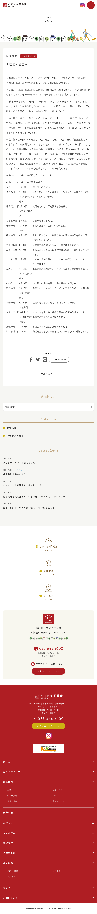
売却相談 (8, 812)
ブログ (7, 888)
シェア (31, 359)
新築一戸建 (58, 790)
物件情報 (8, 782)
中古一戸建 (12, 796)
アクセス (11, 877)
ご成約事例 (9, 853)
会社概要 (57, 871)
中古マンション (60, 796)
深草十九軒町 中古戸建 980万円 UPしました (29, 507)
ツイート (38, 359)
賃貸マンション (60, 801)
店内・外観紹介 (14, 871)
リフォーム (9, 833)
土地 (9, 790)
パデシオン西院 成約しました (19, 462)
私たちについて (12, 772)
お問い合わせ (10, 898)
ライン (45, 359)
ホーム (7, 762)
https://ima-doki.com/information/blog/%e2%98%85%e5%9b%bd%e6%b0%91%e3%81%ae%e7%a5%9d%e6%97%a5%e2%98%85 (59, 359)
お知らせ (11, 428)
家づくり (8, 822)
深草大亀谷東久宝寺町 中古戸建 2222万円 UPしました (34, 496)
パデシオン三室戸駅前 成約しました (22, 485)
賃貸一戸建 (12, 801)
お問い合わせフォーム (48, 671)
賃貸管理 (8, 843)
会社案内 (8, 863)
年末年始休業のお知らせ (15, 474)
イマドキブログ (15, 436)
